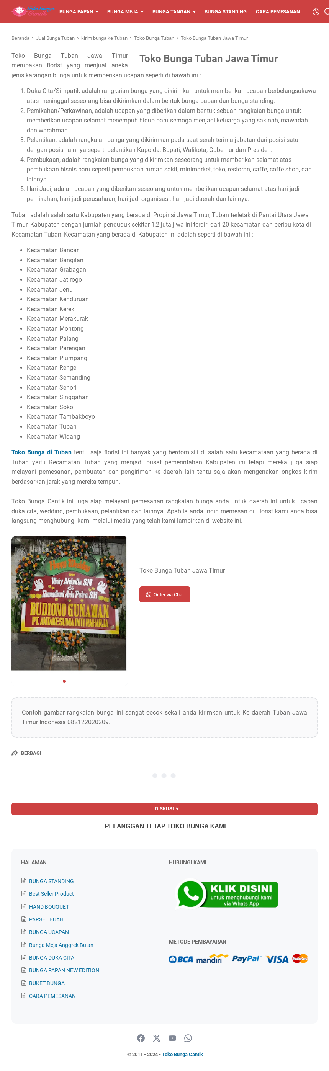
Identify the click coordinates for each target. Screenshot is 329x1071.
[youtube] (172, 1038)
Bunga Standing (226, 12)
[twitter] (156, 1038)
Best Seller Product (51, 894)
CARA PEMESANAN (52, 996)
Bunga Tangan (171, 12)
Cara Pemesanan (278, 12)
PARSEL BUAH (46, 919)
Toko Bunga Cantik (182, 1054)
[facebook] (141, 1038)
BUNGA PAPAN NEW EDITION (64, 970)
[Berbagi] (26, 753)
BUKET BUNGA (47, 983)
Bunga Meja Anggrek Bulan (61, 945)
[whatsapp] (188, 1038)
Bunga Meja (122, 12)
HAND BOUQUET (49, 907)
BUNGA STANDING (51, 881)
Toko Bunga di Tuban (41, 452)
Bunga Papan (76, 12)
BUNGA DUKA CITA (51, 958)
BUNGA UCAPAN (49, 932)
